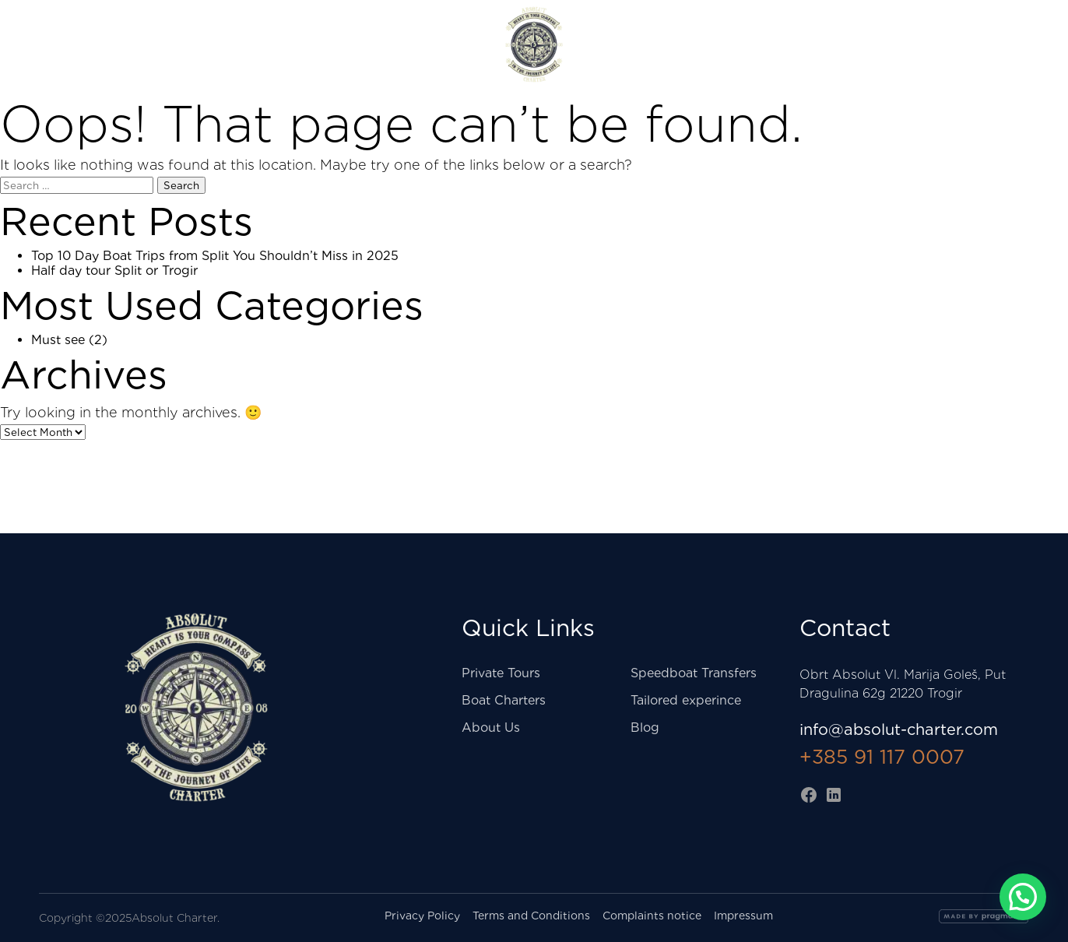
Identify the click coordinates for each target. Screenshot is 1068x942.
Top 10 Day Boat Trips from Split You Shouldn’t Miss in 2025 (215, 255)
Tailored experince (686, 700)
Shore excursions (99, 45)
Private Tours (364, 45)
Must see (58, 339)
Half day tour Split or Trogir (114, 270)
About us (998, 45)
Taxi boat (238, 45)
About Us (491, 727)
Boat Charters (706, 45)
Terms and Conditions (531, 915)
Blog (645, 727)
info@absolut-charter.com (898, 729)
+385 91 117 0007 (881, 756)
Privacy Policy (422, 915)
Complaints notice (652, 915)
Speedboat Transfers (694, 673)
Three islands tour (861, 45)
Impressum (743, 915)
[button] (1022, 896)
